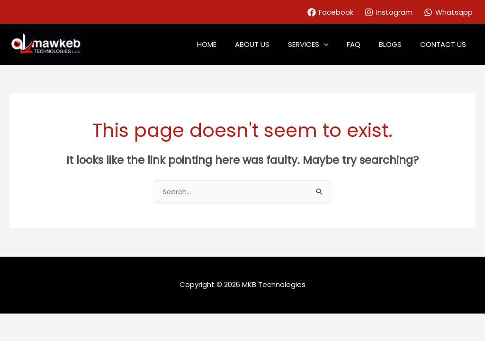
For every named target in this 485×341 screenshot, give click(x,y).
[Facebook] (330, 12)
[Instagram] (388, 12)
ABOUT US (271, 44)
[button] (338, 44)
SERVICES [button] (323, 44)
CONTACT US (445, 44)
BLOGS (397, 44)
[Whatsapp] (448, 12)
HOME (230, 44)
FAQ (364, 44)
